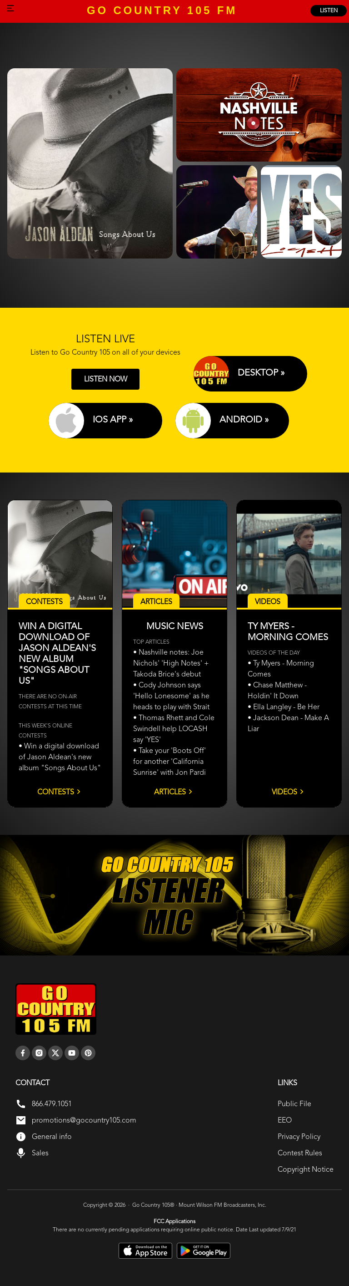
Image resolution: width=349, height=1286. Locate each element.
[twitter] (55, 1053)
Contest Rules (300, 1153)
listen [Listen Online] (329, 10)
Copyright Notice (306, 1169)
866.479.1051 (52, 1103)
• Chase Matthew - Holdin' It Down (277, 690)
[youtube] (72, 1053)
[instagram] (39, 1053)
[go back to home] (55, 1009)
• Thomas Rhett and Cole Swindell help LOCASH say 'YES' (173, 728)
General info (52, 1136)
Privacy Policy (299, 1136)
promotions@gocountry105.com (84, 1120)
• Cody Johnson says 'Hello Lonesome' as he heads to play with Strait (171, 696)
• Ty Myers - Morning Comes (281, 668)
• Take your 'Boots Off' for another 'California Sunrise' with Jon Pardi (169, 761)
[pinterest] (88, 1053)
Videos (289, 791)
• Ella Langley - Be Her (283, 706)
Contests (60, 791)
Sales (40, 1153)
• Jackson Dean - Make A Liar (288, 723)
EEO (285, 1120)
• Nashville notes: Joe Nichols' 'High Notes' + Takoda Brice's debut (171, 663)
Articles (174, 791)
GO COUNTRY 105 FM (162, 10)
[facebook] (22, 1053)
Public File (294, 1103)
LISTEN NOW (105, 379)
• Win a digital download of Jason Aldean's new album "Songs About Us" (60, 757)
